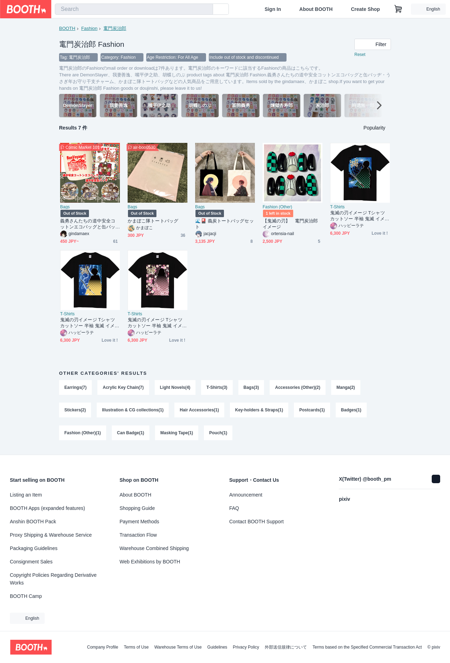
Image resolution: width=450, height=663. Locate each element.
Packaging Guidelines (33, 548)
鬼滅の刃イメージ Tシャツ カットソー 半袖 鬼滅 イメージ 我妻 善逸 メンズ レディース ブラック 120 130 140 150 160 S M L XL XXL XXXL (90, 323)
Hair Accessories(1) (199, 411)
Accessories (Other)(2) (298, 387)
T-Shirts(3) (217, 387)
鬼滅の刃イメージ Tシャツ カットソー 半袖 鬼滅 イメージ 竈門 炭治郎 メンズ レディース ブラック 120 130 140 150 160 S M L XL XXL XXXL (359, 216)
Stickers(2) (75, 411)
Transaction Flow (138, 535)
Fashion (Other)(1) (82, 434)
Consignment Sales (31, 561)
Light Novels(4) (175, 387)
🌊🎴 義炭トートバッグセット (224, 224)
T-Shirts (337, 207)
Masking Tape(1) (176, 434)
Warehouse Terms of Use (178, 647)
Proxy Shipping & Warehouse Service (51, 535)
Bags (65, 207)
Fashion (89, 28)
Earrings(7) (75, 387)
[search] (206, 9)
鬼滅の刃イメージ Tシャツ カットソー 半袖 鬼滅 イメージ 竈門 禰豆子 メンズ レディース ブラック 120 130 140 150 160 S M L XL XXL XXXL (157, 323)
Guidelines (217, 647)
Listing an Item (26, 495)
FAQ (234, 508)
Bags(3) (251, 387)
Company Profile (102, 647)
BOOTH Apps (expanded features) (47, 508)
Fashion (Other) (277, 207)
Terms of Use (136, 647)
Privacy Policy (246, 647)
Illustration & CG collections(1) (132, 411)
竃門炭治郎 (114, 28)
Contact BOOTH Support (256, 521)
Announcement (245, 495)
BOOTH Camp (26, 596)
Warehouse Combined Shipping (154, 548)
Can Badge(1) (130, 434)
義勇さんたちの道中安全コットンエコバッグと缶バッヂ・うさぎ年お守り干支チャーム (87, 224)
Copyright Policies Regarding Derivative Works (53, 579)
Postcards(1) (312, 411)
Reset (359, 54)
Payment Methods (139, 521)
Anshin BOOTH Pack (33, 521)
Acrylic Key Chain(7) (123, 387)
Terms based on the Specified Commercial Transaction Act (367, 647)
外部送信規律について (286, 647)
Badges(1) (351, 411)
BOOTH (67, 28)
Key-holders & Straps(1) (259, 411)
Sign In (273, 9)
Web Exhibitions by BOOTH (150, 561)
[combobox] (134, 9)
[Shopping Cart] (398, 9)
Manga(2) (346, 387)
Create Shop (365, 9)
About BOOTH (316, 9)
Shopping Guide (137, 508)
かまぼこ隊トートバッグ (153, 221)
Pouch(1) (218, 434)
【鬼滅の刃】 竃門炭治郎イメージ (290, 224)
